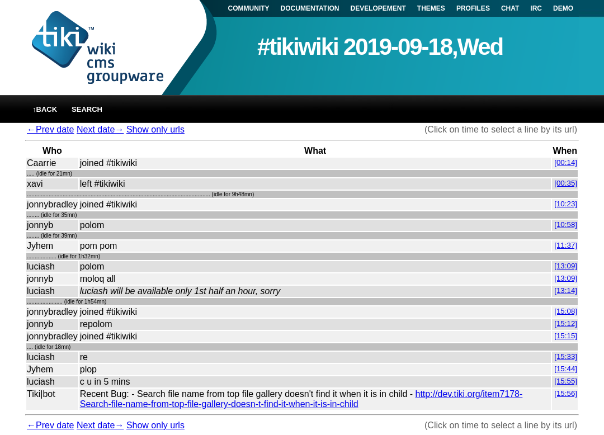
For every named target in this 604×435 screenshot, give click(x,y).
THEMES (431, 8)
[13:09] (565, 266)
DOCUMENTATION (310, 8)
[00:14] (565, 162)
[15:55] (565, 381)
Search (87, 109)
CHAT (510, 8)
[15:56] (565, 393)
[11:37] (565, 245)
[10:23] (565, 204)
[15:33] (565, 356)
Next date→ (100, 129)
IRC (536, 8)
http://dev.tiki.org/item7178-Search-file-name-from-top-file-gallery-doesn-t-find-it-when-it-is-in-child (301, 399)
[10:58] (565, 224)
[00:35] (565, 183)
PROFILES (473, 8)
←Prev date (50, 129)
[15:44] (565, 369)
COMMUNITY (249, 8)
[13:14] (565, 290)
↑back (44, 109)
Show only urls (155, 129)
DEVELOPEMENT (378, 8)
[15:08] (565, 311)
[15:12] (565, 323)
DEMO (563, 8)
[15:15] (565, 336)
